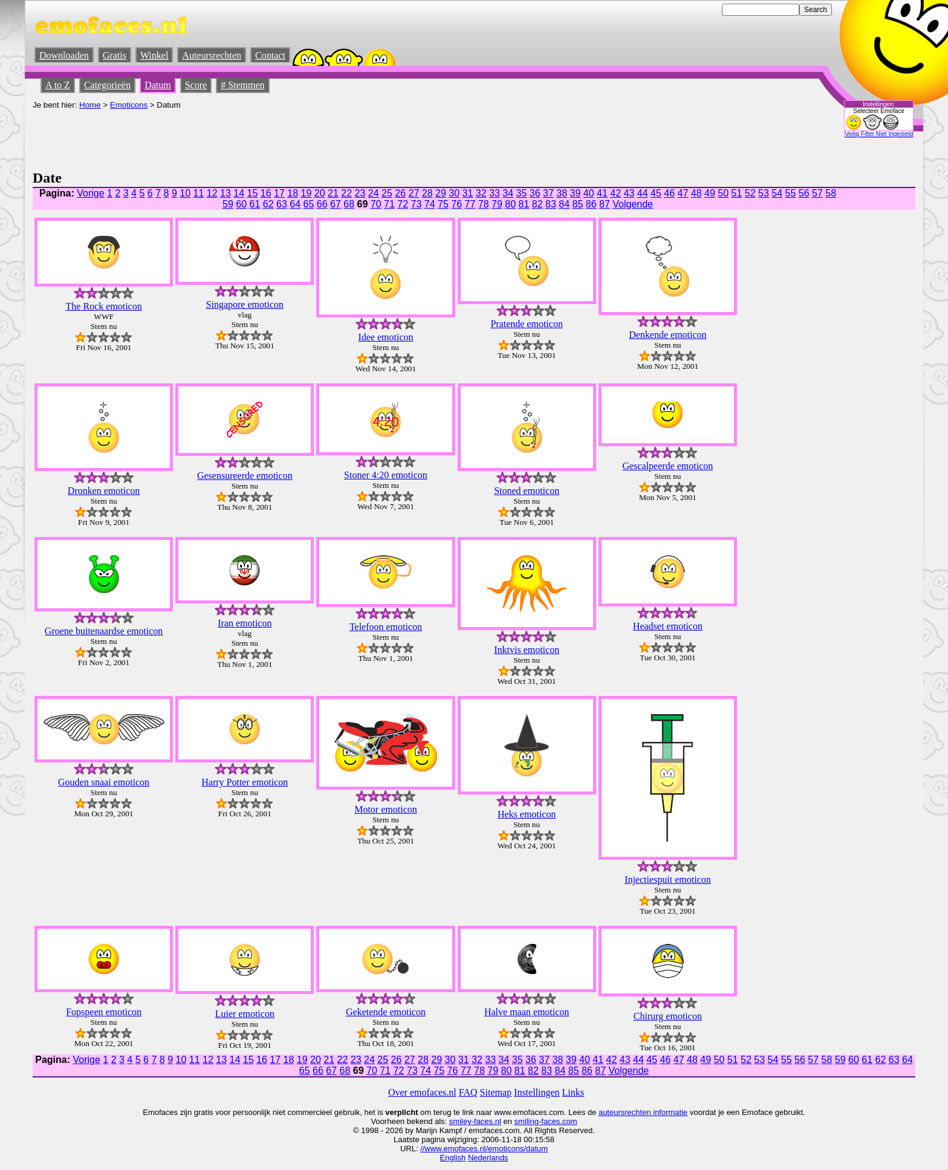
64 (295, 204)
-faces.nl (486, 1121)
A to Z (57, 85)
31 (468, 193)
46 (669, 193)
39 (575, 193)
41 (602, 193)
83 (550, 204)
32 (481, 193)
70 (376, 204)
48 (696, 193)
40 (588, 193)
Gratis (114, 55)
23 (360, 193)
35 (521, 193)
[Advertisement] (253, 136)
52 (750, 193)
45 (656, 193)
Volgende (632, 204)
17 (279, 193)
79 (497, 204)
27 (414, 193)
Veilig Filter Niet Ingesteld (879, 134)
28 (427, 193)
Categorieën (107, 85)
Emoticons (129, 104)
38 (561, 193)
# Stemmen (242, 85)
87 (604, 204)
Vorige (90, 193)
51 (737, 193)
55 (790, 193)
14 (238, 193)
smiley (460, 1121)
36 (535, 193)
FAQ (468, 1092)
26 (400, 193)
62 (268, 204)
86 (591, 204)
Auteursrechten (211, 55)
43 (629, 193)
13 (225, 193)
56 (804, 193)
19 (306, 193)
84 (564, 204)
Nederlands (488, 1157)
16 (266, 193)
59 (227, 204)
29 (440, 193)
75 (443, 204)
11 (198, 193)
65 (309, 204)
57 (817, 193)
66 (322, 204)
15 (252, 193)
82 (537, 204)
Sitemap (495, 1092)
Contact (270, 55)
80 (510, 204)
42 (615, 193)
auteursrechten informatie (643, 1112)
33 (494, 193)
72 (402, 204)
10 (185, 193)
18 (292, 193)
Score (196, 85)
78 (483, 204)
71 (389, 204)
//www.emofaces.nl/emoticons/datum (484, 1148)
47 (683, 193)
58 (830, 193)
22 (346, 193)
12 (212, 193)
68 (348, 204)
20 (319, 193)
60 (241, 204)
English (453, 1157)
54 (776, 193)
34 (507, 193)
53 (763, 193)
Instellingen (537, 1092)
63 (281, 204)
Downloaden (64, 55)
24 (373, 193)
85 (578, 204)
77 (470, 204)
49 (709, 193)
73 (416, 204)
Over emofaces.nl (422, 1092)
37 (548, 193)
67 (335, 204)
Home (90, 104)
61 (255, 204)
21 (333, 193)
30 (454, 193)
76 (456, 204)
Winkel (154, 55)
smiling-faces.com (546, 1121)
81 (524, 204)
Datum (157, 85)
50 (723, 193)
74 (429, 204)
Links (573, 1092)
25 (386, 193)
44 (642, 193)
